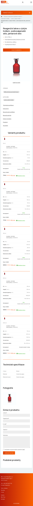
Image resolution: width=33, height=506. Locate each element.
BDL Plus (3, 497)
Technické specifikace (8, 105)
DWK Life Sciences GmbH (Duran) (11, 92)
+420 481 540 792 (7, 483)
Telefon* (5, 429)
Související (5, 125)
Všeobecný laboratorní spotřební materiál (13, 16)
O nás (2, 492)
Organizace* (6, 418)
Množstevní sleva (20, 175)
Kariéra (2, 495)
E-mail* (4, 424)
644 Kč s (11, 175)
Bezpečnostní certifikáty (9, 112)
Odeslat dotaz (9, 453)
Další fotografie (16, 82)
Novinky (3, 490)
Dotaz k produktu (7, 119)
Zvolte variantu (16, 50)
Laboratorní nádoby (5, 18)
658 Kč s (11, 220)
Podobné (5, 122)
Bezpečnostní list (7, 115)
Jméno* (5, 413)
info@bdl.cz (7, 485)
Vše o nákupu (4, 488)
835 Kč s (11, 309)
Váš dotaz (5, 435)
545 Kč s (11, 265)
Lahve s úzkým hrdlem (16, 18)
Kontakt (3, 499)
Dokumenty (6, 108)
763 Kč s (11, 353)
